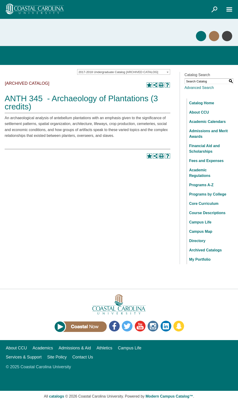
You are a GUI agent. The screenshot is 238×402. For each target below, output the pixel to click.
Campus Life (200, 222)
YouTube (140, 326)
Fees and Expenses (206, 161)
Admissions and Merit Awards (208, 134)
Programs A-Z (201, 185)
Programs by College (207, 194)
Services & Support (24, 357)
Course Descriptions (207, 213)
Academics (43, 348)
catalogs (56, 396)
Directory (197, 241)
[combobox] (123, 72)
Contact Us (82, 357)
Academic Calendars (207, 122)
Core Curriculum (203, 204)
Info (227, 36)
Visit (214, 36)
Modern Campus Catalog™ (169, 396)
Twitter (127, 326)
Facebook (114, 326)
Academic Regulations (200, 173)
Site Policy (57, 357)
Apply (201, 36)
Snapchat (178, 326)
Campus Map (200, 231)
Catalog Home (201, 103)
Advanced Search (199, 88)
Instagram (153, 326)
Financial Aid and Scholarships (204, 148)
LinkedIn (166, 326)
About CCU (199, 112)
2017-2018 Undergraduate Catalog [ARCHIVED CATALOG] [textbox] (118, 72)
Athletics (104, 348)
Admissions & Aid (75, 348)
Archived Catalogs (205, 250)
